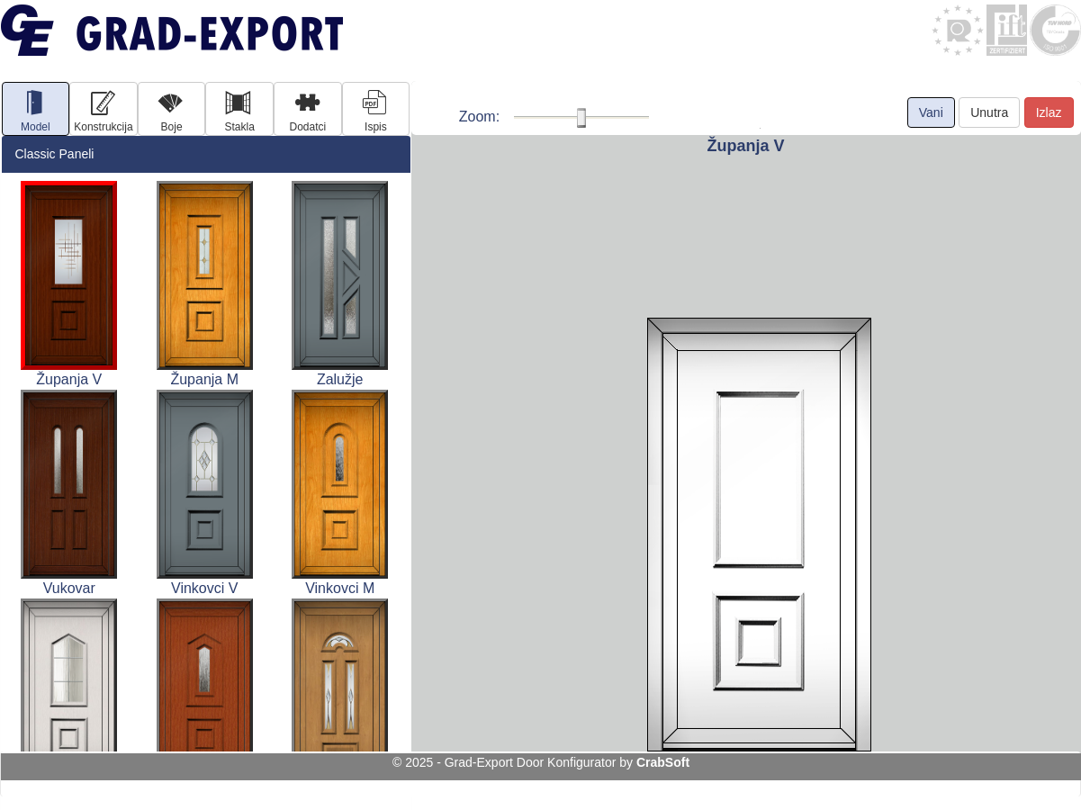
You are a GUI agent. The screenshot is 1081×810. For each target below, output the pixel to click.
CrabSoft (662, 762)
